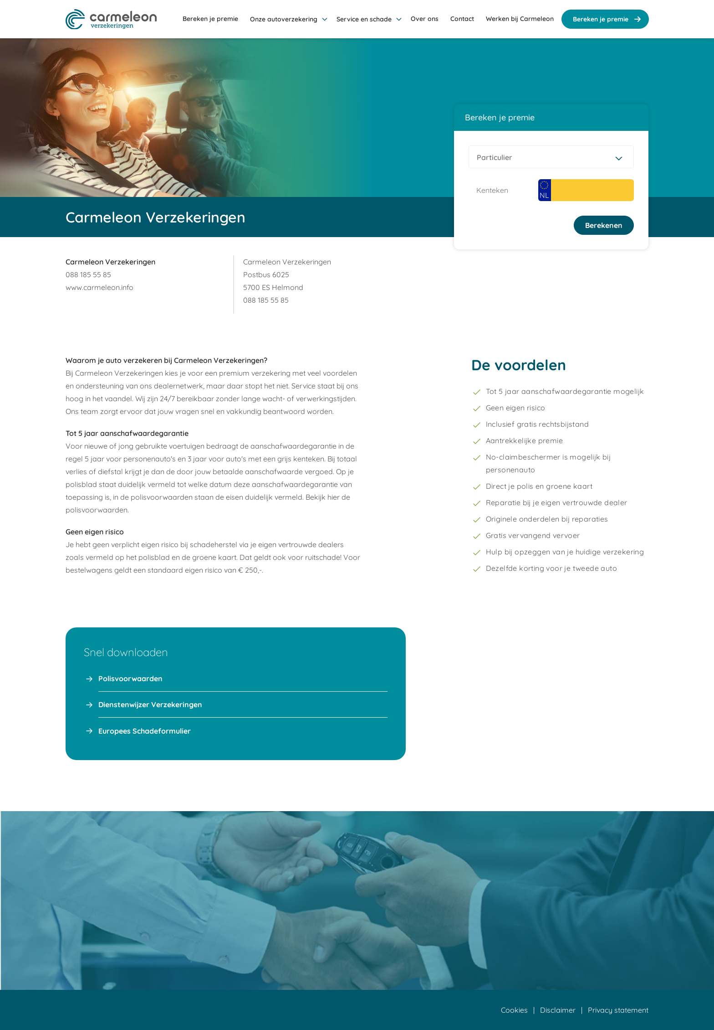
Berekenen (603, 225)
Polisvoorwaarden (130, 678)
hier (333, 497)
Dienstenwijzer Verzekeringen (150, 704)
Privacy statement (618, 1009)
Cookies (514, 1009)
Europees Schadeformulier (144, 730)
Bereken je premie (608, 19)
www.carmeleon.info (99, 287)
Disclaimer (558, 1009)
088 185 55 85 (88, 274)
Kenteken (492, 190)
